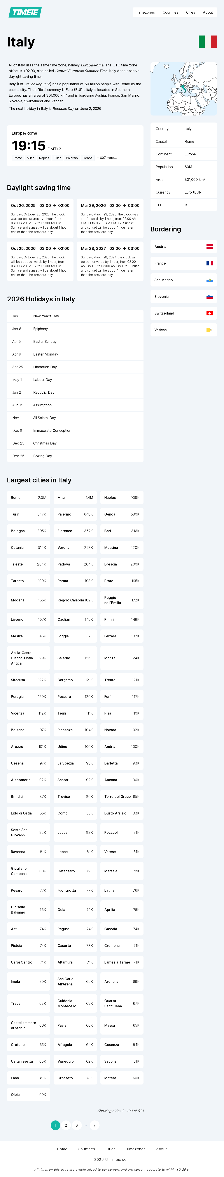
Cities (190, 12)
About (208, 12)
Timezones (146, 12)
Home (62, 1149)
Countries (170, 12)
